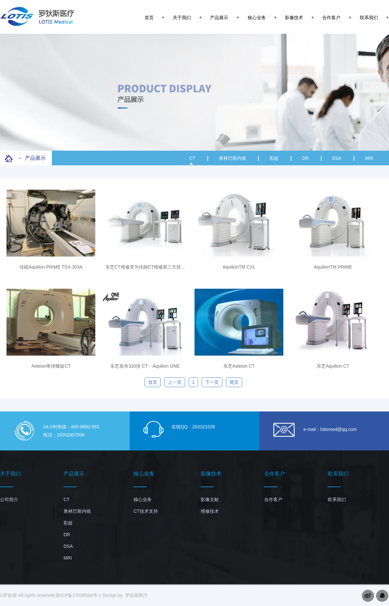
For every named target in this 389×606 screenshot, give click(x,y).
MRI (369, 158)
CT (192, 160)
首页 (149, 17)
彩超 (273, 158)
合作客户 (331, 17)
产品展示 (219, 17)
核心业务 (257, 17)
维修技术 (210, 511)
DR (305, 158)
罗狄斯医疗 (136, 595)
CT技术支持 (146, 511)
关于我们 (182, 17)
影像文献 (210, 499)
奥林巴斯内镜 (232, 158)
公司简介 (9, 499)
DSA (337, 158)
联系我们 (369, 17)
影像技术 (294, 17)
